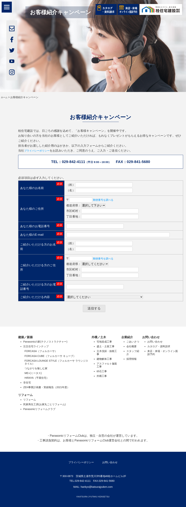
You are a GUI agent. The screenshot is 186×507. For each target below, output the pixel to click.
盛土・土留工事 (105, 346)
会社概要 (131, 346)
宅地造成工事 (104, 341)
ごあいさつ (132, 341)
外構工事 (102, 376)
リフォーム (29, 399)
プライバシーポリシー (39, 150)
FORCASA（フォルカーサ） (41, 351)
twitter (12, 50)
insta (12, 72)
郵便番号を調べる (105, 199)
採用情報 (131, 358)
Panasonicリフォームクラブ (39, 408)
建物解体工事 (104, 358)
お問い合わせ (155, 341)
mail (12, 28)
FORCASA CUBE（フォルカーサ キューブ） (50, 355)
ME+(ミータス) (33, 373)
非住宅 (27, 382)
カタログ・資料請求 (158, 346)
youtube (12, 61)
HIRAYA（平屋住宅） (37, 377)
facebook (12, 39)
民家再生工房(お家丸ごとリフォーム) (44, 404)
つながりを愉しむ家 (36, 368)
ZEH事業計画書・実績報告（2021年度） (46, 387)
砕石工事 (102, 371)
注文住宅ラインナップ (36, 346)
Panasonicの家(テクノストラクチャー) (45, 341)
